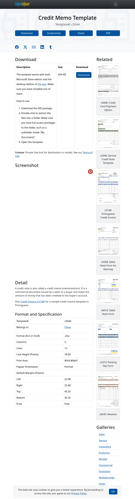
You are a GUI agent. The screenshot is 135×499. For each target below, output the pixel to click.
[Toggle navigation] (115, 4)
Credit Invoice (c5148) (32, 301)
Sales (102, 434)
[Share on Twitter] (25, 47)
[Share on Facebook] (17, 47)
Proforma (104, 453)
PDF (108, 33)
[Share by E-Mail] (34, 47)
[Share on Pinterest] (90, 171)
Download (27, 33)
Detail (81, 33)
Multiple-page (107, 477)
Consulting (105, 446)
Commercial (105, 465)
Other (67, 327)
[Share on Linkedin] (42, 47)
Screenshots (54, 33)
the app (42, 84)
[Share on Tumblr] (50, 47)
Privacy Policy (78, 493)
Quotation (104, 471)
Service (103, 440)
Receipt (103, 459)
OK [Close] (113, 491)
